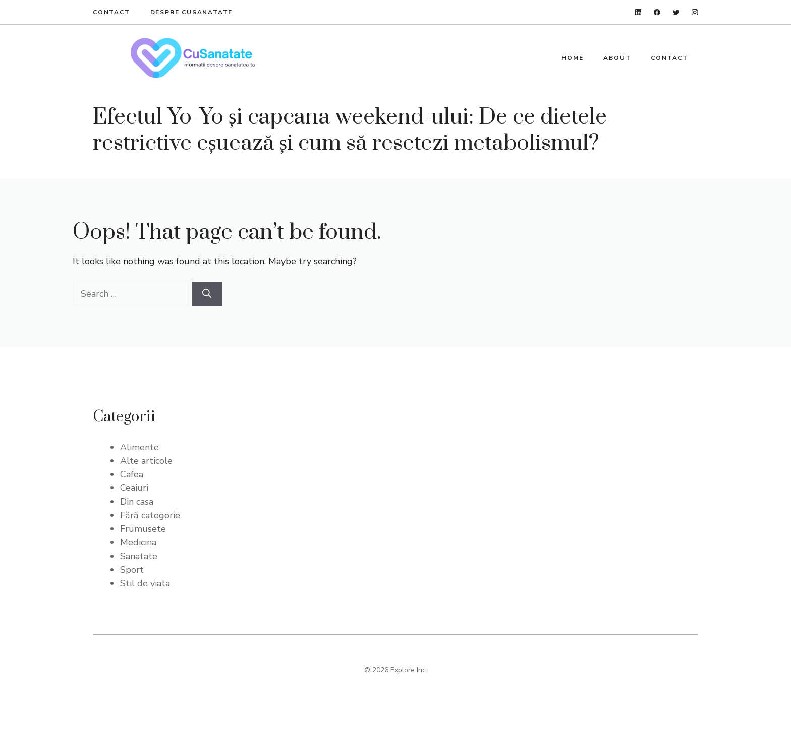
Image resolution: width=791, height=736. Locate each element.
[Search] (207, 294)
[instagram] (695, 12)
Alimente (139, 447)
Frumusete (143, 529)
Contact (111, 12)
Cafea (131, 474)
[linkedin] (638, 12)
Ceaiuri (134, 488)
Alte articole (146, 461)
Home (572, 58)
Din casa (136, 502)
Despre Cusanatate (191, 12)
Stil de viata (145, 583)
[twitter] (676, 12)
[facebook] (657, 12)
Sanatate (138, 556)
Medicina (138, 542)
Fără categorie (150, 515)
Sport (132, 570)
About (617, 58)
